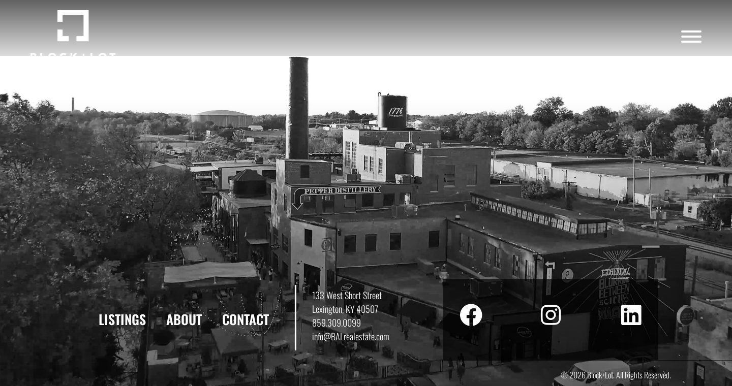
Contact (245, 319)
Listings (122, 319)
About (184, 319)
